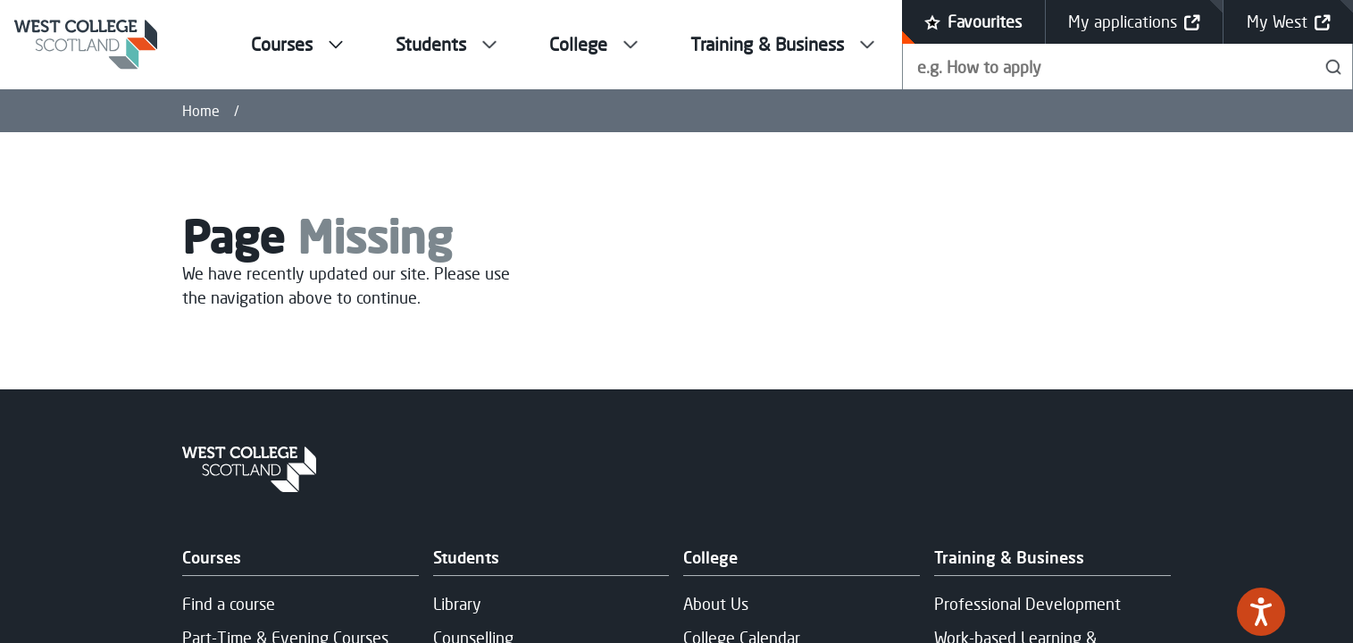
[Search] (1334, 66)
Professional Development (1027, 604)
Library (457, 604)
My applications (1134, 22)
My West (1289, 22)
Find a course (228, 604)
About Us (715, 604)
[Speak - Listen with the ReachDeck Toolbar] (1261, 612)
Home (201, 111)
